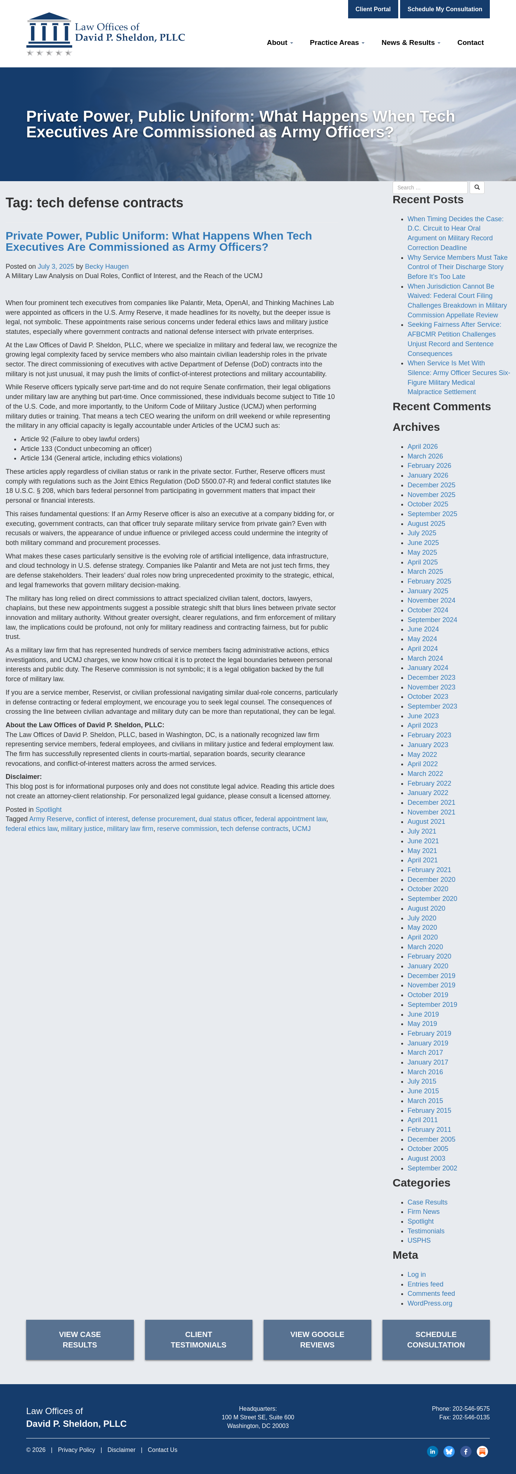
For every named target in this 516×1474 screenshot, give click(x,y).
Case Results (428, 1202)
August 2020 (426, 908)
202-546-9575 (471, 1409)
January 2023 (428, 745)
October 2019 (428, 995)
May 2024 (422, 639)
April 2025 (423, 562)
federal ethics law (31, 828)
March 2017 (425, 1052)
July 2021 (422, 831)
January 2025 (428, 591)
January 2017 (428, 1062)
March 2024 (425, 658)
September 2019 (432, 1004)
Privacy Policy (76, 1450)
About (280, 42)
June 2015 (423, 1091)
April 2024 (423, 648)
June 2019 (423, 1014)
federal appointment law (290, 819)
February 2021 (429, 870)
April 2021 (423, 860)
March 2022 (425, 773)
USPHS (419, 1240)
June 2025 (423, 542)
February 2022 (429, 783)
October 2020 (428, 889)
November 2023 (431, 687)
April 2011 (423, 1120)
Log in (417, 1274)
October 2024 (428, 610)
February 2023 (429, 735)
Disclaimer (122, 1450)
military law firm (130, 828)
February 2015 (429, 1110)
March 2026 (425, 456)
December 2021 (431, 802)
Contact (470, 42)
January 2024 (428, 667)
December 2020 (431, 879)
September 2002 (432, 1168)
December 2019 (431, 976)
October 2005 (428, 1148)
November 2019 (431, 985)
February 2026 (429, 465)
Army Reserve (50, 819)
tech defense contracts (254, 828)
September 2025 (432, 514)
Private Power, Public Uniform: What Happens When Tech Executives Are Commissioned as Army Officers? (159, 241)
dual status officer (225, 819)
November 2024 (431, 600)
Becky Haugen (107, 266)
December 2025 (431, 485)
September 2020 (432, 898)
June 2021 (423, 841)
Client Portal (373, 9)
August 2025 (426, 523)
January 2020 (428, 966)
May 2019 (422, 1023)
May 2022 (422, 754)
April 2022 (423, 764)
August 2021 (426, 821)
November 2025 (431, 495)
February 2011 (429, 1129)
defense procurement (163, 819)
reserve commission (187, 828)
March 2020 (425, 947)
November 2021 (431, 812)
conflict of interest (102, 819)
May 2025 (422, 552)
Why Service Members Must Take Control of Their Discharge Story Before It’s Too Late (458, 267)
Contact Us (162, 1450)
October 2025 (428, 504)
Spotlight (49, 809)
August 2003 (426, 1158)
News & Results (410, 42)
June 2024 (423, 629)
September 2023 (432, 706)
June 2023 (423, 716)
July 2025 (422, 533)
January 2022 (428, 793)
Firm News (424, 1211)
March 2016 (425, 1072)
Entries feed (425, 1284)
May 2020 (422, 927)
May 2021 (422, 851)
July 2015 (422, 1081)
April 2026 (423, 446)
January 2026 (428, 475)
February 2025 (429, 581)
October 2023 (428, 696)
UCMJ (301, 828)
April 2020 (423, 937)
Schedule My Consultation (445, 9)
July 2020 (422, 918)
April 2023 (423, 725)
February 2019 (429, 1033)
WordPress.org (430, 1303)
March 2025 (425, 571)
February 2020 (429, 956)
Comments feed (431, 1293)
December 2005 (431, 1139)
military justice (82, 828)
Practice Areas (337, 42)
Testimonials (426, 1231)
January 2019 (428, 1043)
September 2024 (432, 620)
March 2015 (425, 1101)
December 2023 (431, 677)
